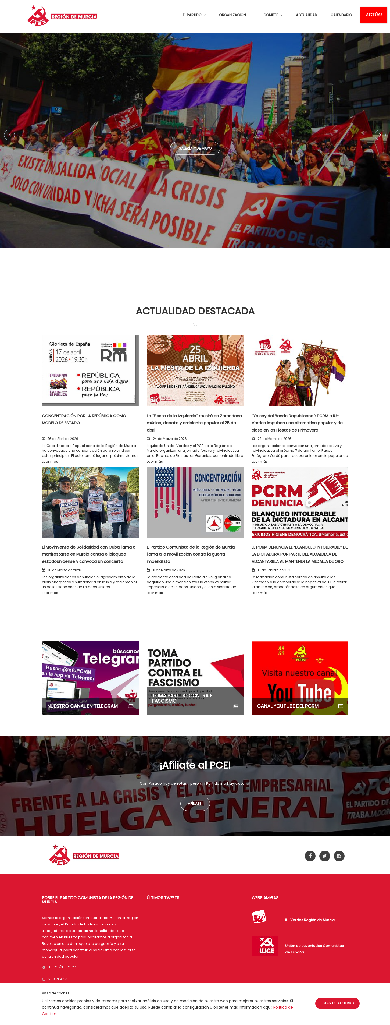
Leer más (50, 461)
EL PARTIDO (194, 14)
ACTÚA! (374, 15)
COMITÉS (272, 14)
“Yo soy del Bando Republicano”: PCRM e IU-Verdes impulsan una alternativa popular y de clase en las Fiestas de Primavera (300, 426)
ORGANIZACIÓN (234, 14)
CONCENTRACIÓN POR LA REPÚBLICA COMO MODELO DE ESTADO (84, 419)
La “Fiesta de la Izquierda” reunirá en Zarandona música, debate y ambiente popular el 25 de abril (194, 422)
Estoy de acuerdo (337, 1003)
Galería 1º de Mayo (195, 150)
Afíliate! (195, 803)
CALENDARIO (341, 14)
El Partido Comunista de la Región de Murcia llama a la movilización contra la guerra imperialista (194, 553)
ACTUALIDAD (306, 14)
